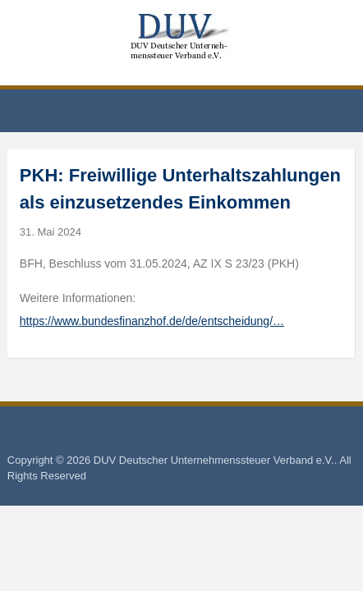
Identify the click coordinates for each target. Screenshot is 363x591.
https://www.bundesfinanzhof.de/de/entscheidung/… (152, 321)
